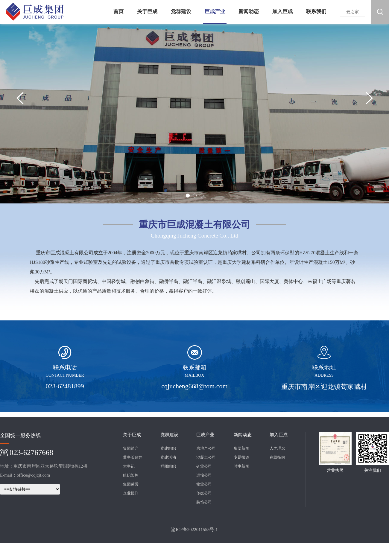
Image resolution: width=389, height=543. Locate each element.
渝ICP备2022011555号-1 (194, 529)
